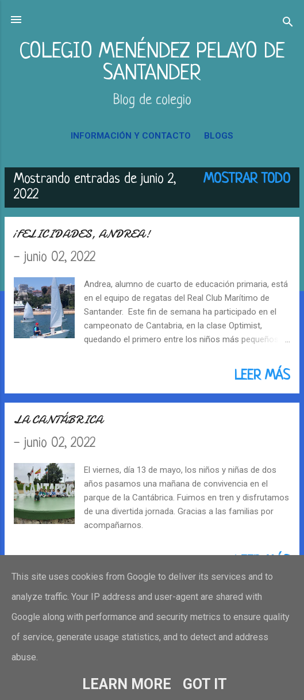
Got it (205, 684)
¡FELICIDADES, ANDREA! (82, 234)
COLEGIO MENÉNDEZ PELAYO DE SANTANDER (152, 63)
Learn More (126, 684)
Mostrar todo (246, 179)
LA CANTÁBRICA (58, 419)
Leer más (262, 376)
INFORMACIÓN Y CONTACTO (131, 136)
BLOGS (218, 136)
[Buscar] (288, 23)
